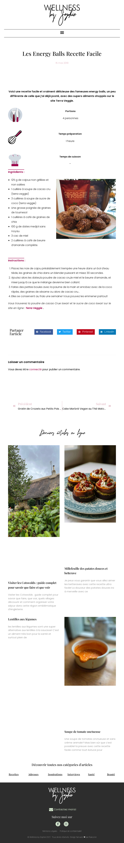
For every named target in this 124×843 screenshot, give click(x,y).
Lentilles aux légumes (22, 619)
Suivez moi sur (62, 817)
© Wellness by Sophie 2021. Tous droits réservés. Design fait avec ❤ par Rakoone (62, 837)
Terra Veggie (34, 308)
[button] (62, 32)
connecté (35, 369)
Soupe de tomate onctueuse (82, 732)
